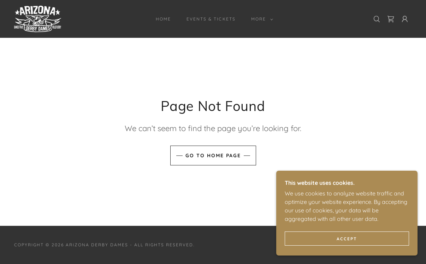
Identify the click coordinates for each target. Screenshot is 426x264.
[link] (37, 18)
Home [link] (163, 19)
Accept (347, 238)
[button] (260, 19)
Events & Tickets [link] (211, 19)
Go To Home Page (213, 155)
